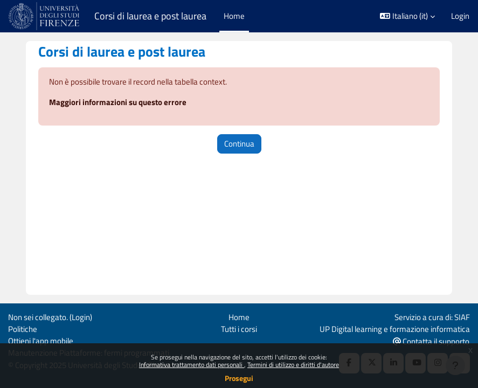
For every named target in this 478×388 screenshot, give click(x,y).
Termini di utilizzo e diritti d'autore (293, 364)
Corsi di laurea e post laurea (150, 16)
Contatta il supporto (431, 341)
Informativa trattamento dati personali (191, 364)
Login (460, 16)
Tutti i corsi (239, 329)
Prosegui (239, 378)
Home (239, 317)
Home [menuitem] (234, 16)
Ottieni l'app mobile (40, 341)
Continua (239, 143)
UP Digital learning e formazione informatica (395, 329)
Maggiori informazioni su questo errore (117, 102)
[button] (407, 16)
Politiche (22, 329)
